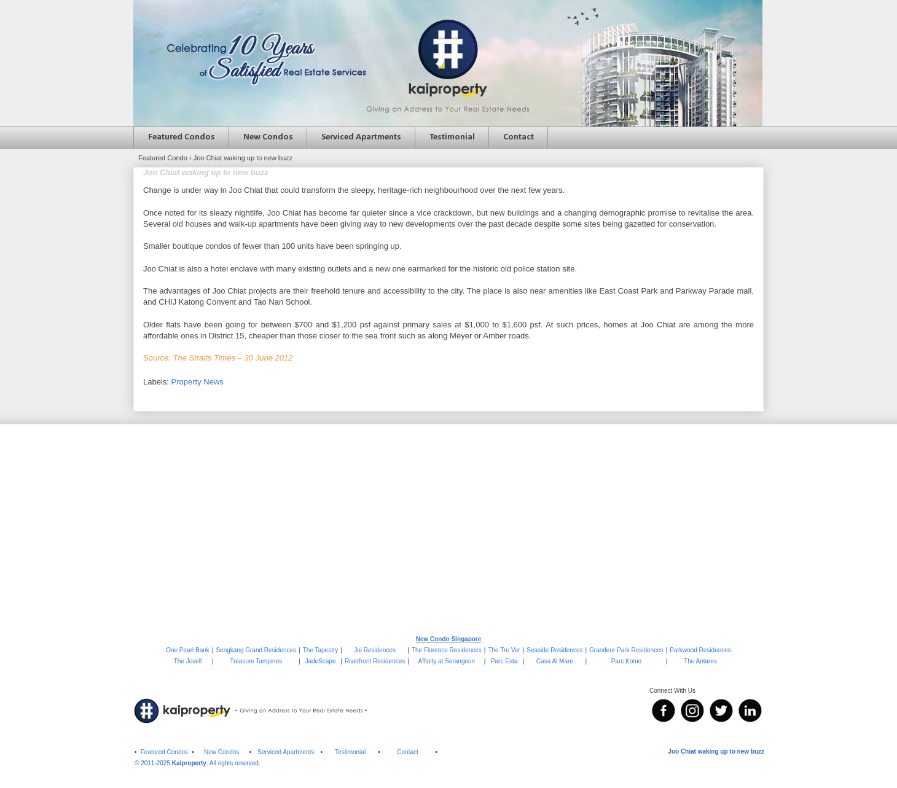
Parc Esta (504, 661)
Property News (197, 381)
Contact (518, 137)
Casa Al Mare (554, 661)
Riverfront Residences (375, 661)
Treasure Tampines (256, 661)
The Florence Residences (447, 650)
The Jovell (188, 661)
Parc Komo (626, 661)
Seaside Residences (554, 650)
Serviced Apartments (361, 137)
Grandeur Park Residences (626, 650)
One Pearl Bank (188, 650)
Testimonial (452, 137)
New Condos (268, 137)
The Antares (700, 661)
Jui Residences (375, 650)
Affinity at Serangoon (447, 661)
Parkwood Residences (700, 650)
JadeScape (320, 661)
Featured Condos (181, 137)
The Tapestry (321, 650)
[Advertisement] (448, 529)
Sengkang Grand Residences (256, 650)
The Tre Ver (504, 650)
